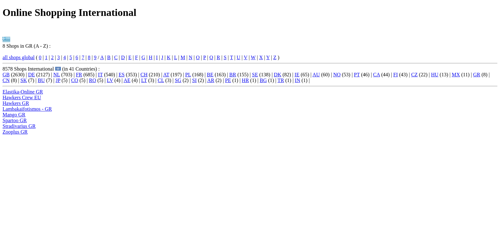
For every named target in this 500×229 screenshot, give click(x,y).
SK (23, 80)
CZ (414, 74)
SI (194, 80)
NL (56, 74)
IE (297, 74)
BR (232, 74)
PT (357, 74)
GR (476, 74)
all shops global (18, 57)
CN (6, 80)
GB (6, 74)
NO (337, 74)
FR (79, 74)
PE (228, 80)
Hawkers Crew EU (22, 97)
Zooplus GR (15, 132)
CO (74, 80)
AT (166, 74)
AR (210, 80)
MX (456, 74)
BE (210, 74)
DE (31, 74)
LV (110, 80)
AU (316, 74)
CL (161, 80)
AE (127, 80)
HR (245, 80)
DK (277, 74)
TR (280, 80)
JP (58, 80)
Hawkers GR (16, 103)
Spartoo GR (15, 120)
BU (41, 80)
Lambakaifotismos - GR (27, 109)
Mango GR (14, 114)
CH (144, 74)
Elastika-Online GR (23, 91)
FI (395, 74)
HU (434, 74)
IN (297, 80)
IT (100, 74)
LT (144, 80)
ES (122, 74)
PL (188, 74)
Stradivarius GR (19, 126)
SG (178, 80)
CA (376, 74)
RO (92, 80)
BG (263, 80)
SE (255, 74)
